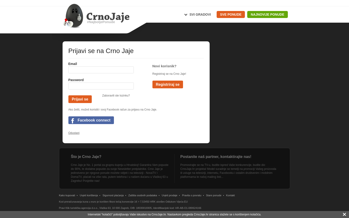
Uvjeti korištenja (89, 195)
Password (76, 80)
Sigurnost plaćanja (113, 195)
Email (72, 64)
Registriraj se (168, 84)
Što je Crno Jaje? (86, 157)
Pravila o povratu (191, 195)
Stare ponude (214, 195)
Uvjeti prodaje (169, 195)
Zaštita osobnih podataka (142, 195)
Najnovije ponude (267, 14)
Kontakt (230, 195)
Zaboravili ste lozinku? (116, 95)
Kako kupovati (67, 195)
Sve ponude (231, 14)
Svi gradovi (200, 14)
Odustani (74, 133)
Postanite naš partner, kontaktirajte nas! (215, 157)
